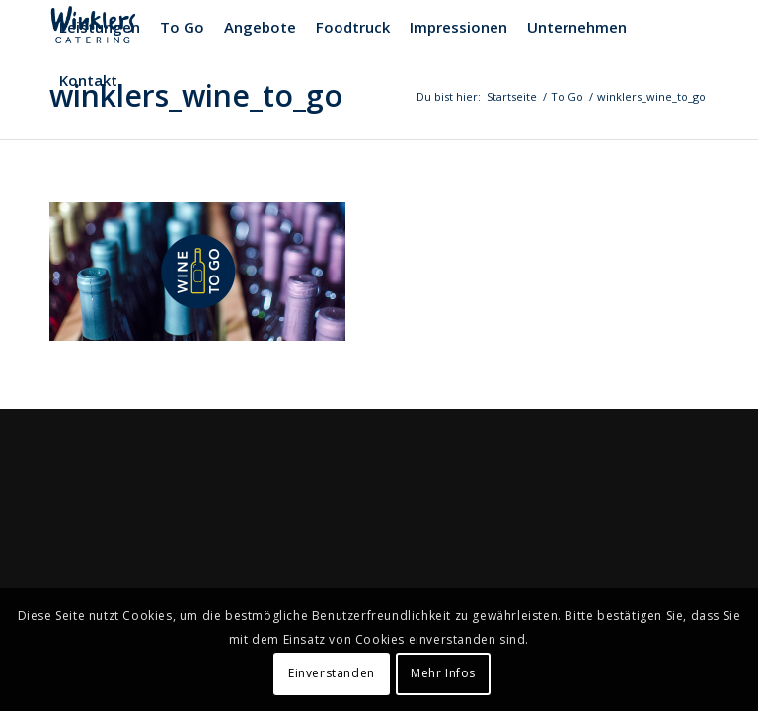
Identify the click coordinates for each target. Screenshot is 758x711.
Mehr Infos (443, 673)
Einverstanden (331, 673)
